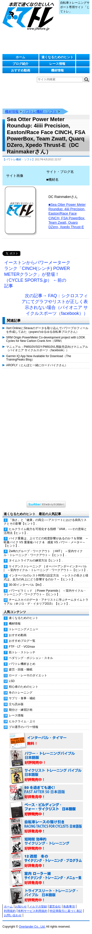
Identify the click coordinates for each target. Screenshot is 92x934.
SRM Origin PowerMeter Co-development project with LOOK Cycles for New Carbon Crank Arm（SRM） (45, 339)
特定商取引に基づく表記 (66, 911)
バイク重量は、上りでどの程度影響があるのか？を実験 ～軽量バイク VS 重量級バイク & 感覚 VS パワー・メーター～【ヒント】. (46, 542)
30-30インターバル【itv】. (26, 584)
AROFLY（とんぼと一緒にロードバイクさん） (37, 365)
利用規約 (10, 911)
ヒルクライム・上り (22, 721)
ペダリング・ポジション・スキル (31, 658)
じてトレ (29, 16)
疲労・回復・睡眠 (20, 669)
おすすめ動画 (20, 70)
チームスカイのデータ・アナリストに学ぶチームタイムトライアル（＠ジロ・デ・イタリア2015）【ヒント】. (46, 601)
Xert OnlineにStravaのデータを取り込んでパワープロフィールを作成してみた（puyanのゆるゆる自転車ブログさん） (47, 329)
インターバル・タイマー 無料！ (46, 741)
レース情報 (57, 64)
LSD (11, 681)
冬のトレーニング (20, 692)
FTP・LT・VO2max (22, 646)
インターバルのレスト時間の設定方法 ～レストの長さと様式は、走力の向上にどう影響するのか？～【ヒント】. (46, 577)
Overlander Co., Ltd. (32, 926)
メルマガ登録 (38, 906)
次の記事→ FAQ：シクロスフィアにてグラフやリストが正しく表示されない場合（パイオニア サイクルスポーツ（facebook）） (55, 304)
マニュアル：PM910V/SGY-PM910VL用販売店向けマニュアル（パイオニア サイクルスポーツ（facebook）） (47, 348)
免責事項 (69, 906)
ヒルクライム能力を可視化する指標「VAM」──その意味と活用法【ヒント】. (45, 530)
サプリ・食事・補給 (22, 698)
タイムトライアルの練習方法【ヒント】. (36, 560)
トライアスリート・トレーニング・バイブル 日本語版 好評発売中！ (46, 895)
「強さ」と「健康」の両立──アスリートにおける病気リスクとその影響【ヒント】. (45, 521)
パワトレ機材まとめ (22, 664)
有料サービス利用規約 (32, 911)
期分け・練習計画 (20, 709)
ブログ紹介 (20, 64)
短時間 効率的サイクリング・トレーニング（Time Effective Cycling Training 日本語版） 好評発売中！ (46, 844)
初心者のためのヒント (23, 686)
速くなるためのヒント (57, 57)
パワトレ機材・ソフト (40, 111)
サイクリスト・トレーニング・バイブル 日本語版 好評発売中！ (46, 775)
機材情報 (57, 70)
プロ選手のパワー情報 (23, 727)
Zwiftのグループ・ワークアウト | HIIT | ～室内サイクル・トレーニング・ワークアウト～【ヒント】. (43, 553)
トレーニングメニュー (23, 629)
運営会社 (55, 906)
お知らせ (21, 906)
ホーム (20, 57)
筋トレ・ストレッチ (22, 652)
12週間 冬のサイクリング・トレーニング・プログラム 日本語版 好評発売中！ (46, 861)
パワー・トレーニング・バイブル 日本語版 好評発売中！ (46, 758)
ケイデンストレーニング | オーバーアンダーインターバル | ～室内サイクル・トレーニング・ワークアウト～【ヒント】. (46, 568)
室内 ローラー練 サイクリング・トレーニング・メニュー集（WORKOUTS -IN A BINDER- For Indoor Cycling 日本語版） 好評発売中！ (46, 878)
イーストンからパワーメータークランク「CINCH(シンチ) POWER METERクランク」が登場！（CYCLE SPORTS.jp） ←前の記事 (37, 274)
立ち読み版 (16, 704)
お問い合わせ (13, 915)
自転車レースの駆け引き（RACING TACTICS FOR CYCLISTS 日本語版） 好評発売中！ (46, 827)
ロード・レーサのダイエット (28, 675)
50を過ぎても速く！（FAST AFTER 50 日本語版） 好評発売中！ (46, 792)
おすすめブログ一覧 (22, 640)
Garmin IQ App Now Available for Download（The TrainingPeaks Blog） (38, 357)
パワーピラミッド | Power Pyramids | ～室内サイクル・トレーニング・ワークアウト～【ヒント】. (45, 592)
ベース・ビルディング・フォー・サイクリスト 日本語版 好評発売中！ (46, 809)
